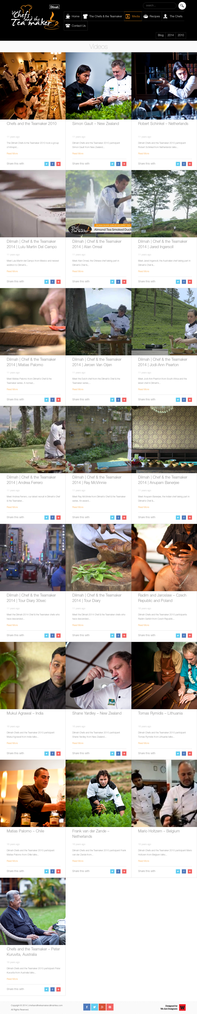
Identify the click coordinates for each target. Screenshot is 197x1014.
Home (75, 16)
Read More (12, 154)
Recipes (155, 16)
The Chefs (176, 16)
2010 (181, 35)
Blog (161, 35)
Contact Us (79, 26)
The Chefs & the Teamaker (105, 16)
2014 (171, 35)
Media (136, 16)
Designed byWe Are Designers (168, 1007)
